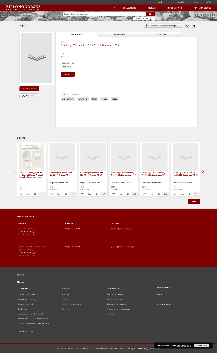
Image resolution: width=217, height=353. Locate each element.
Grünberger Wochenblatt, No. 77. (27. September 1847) (154, 173)
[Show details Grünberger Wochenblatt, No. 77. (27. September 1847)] (165, 194)
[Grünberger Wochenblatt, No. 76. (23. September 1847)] (185, 157)
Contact (110, 314)
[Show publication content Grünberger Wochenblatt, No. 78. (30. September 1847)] (127, 194)
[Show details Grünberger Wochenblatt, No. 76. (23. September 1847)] (195, 194)
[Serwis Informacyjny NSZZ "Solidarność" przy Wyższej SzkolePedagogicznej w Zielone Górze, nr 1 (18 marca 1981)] (31, 157)
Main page (22, 282)
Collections (129, 8)
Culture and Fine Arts (27, 294)
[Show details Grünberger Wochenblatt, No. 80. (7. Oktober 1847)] (72, 194)
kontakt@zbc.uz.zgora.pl (121, 228)
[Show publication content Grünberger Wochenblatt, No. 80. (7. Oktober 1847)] (65, 194)
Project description (115, 294)
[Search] (150, 14)
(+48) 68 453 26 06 (72, 246)
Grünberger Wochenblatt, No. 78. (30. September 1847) (123, 173)
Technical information (116, 304)
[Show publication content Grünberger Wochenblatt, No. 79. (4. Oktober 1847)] (96, 194)
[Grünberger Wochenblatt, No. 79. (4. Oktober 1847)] (93, 157)
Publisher (66, 309)
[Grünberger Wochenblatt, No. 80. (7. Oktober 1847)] (62, 157)
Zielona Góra (68, 99)
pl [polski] (164, 2)
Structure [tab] (161, 34)
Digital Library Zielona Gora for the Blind (35, 323)
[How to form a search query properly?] (153, 18)
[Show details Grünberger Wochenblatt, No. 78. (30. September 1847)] (134, 194)
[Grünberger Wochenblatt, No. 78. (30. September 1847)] (124, 157)
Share (196, 2)
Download (27, 95)
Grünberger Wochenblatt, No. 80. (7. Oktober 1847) (60, 173)
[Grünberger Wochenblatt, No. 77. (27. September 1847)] (154, 157)
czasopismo (66, 66)
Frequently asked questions (118, 309)
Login (208, 2)
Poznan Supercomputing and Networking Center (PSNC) (136, 348)
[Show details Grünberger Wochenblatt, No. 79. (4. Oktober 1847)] (103, 194)
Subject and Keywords (71, 304)
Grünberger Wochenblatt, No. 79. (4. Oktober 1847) (91, 173)
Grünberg (83, 99)
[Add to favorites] (187, 26)
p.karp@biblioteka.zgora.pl (122, 246)
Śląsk (94, 99)
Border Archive (24, 309)
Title (64, 299)
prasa (114, 99)
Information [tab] (119, 34)
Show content (29, 88)
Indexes (152, 8)
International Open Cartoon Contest (33, 318)
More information (184, 345)
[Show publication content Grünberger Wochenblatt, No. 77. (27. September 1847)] (158, 194)
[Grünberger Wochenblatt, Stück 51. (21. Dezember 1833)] (36, 58)
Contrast (182, 2)
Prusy (104, 99)
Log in (159, 294)
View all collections (26, 331)
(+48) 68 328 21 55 (72, 228)
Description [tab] (76, 34)
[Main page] (113, 7)
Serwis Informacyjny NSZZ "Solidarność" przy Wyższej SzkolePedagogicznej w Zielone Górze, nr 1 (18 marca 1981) (31, 174)
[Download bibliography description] (27, 194)
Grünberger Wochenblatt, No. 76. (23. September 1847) (185, 173)
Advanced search (141, 19)
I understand (201, 345)
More (194, 201)
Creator (65, 294)
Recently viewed (202, 8)
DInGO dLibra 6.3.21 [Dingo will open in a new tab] (83, 348)
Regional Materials (26, 304)
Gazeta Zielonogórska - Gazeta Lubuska (34, 314)
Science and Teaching (27, 299)
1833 (63, 56)
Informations (174, 8)
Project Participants (115, 299)
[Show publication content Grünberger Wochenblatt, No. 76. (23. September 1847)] (189, 194)
